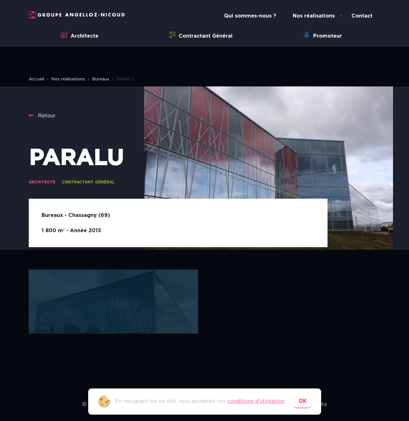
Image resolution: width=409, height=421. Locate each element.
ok (302, 401)
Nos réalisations (314, 15)
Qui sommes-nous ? (250, 15)
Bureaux (100, 79)
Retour (42, 115)
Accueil (36, 79)
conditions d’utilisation (256, 401)
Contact (362, 15)
